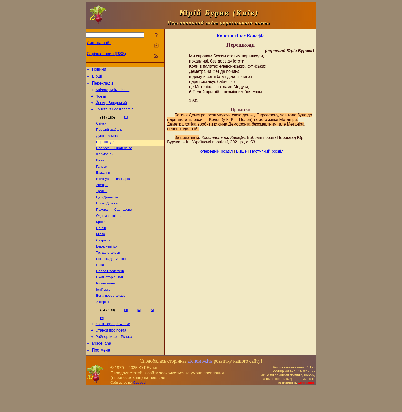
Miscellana (101, 367)
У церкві (102, 322)
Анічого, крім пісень (113, 93)
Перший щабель (109, 136)
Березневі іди (107, 262)
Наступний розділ (267, 151)
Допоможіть (200, 385)
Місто (100, 249)
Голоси (101, 176)
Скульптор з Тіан (109, 296)
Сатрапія (103, 256)
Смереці (139, 407)
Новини (99, 70)
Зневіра (102, 196)
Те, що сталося (108, 269)
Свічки (101, 129)
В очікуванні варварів (113, 189)
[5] (152, 331)
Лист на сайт (99, 42)
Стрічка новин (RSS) (106, 54)
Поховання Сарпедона (114, 222)
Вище (241, 151)
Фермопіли (104, 162)
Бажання (103, 182)
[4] (139, 331)
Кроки (100, 236)
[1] (126, 123)
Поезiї (101, 100)
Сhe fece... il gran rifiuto (114, 156)
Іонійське (103, 309)
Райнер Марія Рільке (114, 360)
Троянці (102, 202)
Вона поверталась (110, 316)
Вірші (97, 78)
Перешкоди (105, 149)
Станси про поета (111, 353)
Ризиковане (105, 302)
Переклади (102, 85)
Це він (101, 242)
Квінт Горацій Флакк (113, 345)
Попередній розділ (215, 151)
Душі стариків (107, 143)
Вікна (100, 169)
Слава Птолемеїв (110, 289)
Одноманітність (108, 229)
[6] (102, 339)
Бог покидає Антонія (112, 276)
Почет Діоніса (107, 216)
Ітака (100, 282)
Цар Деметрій (107, 209)
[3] (126, 331)
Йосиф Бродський (111, 107)
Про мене (101, 375)
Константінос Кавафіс (115, 114)
